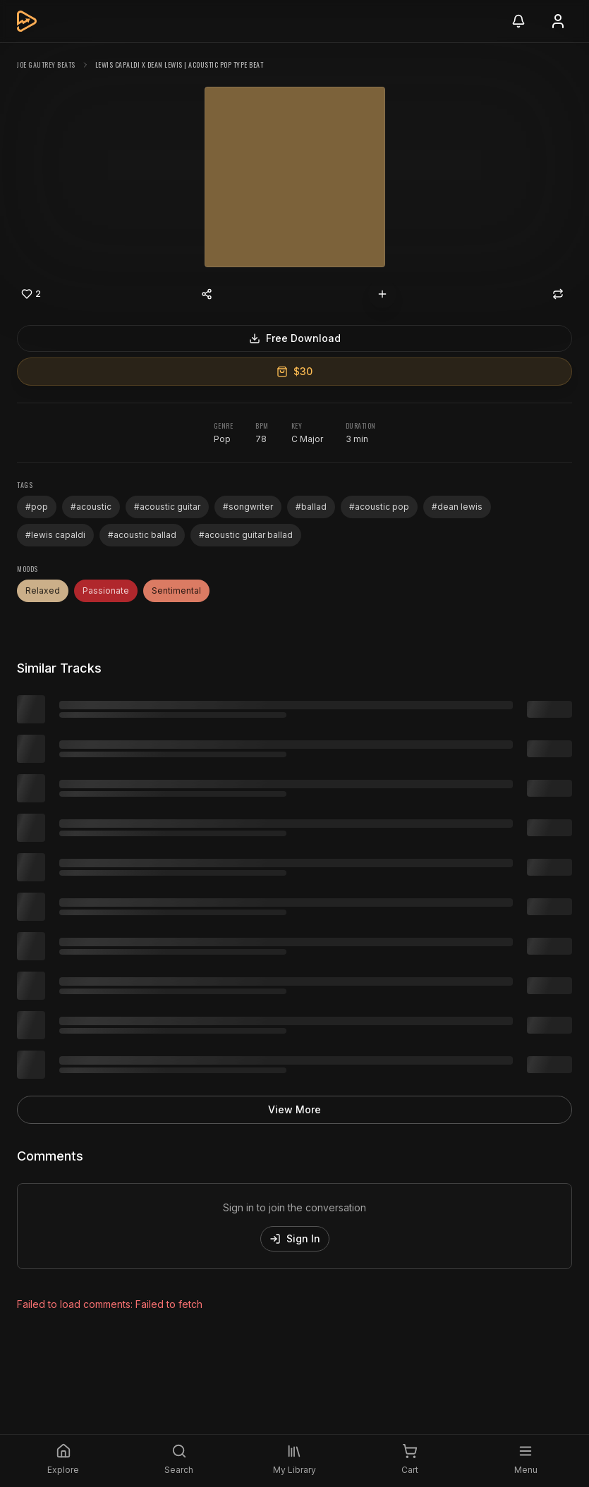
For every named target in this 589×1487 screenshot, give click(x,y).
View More (294, 1109)
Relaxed (42, 590)
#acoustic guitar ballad (246, 535)
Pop (222, 439)
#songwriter (248, 506)
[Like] (31, 294)
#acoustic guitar (167, 506)
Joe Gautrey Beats (46, 64)
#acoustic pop (379, 506)
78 (261, 439)
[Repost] (558, 294)
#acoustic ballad (142, 535)
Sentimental (176, 590)
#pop (36, 506)
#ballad (311, 506)
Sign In (294, 1238)
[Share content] (207, 294)
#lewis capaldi (55, 535)
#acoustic (91, 506)
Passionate (106, 590)
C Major (307, 439)
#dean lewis (457, 506)
